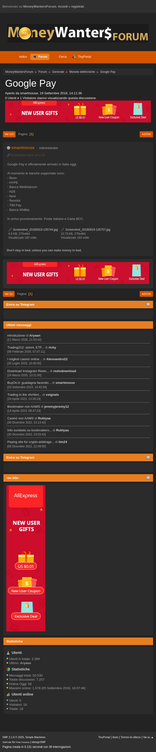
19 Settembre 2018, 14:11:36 (28, 155)
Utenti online (22, 694)
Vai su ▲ (148, 737)
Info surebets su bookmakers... (29, 430)
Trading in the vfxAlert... (24, 394)
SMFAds (6, 742)
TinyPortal (104, 737)
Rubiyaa (44, 418)
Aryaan (34, 335)
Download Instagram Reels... (28, 371)
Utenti (17, 653)
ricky (52, 347)
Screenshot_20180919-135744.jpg (33, 229)
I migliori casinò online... (24, 359)
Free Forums (22, 742)
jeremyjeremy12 (56, 406)
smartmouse (65, 383)
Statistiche (14, 641)
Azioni (146, 134)
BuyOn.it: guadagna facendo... (29, 383)
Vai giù (9, 134)
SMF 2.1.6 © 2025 (13, 737)
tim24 (62, 442)
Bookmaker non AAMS (23, 406)
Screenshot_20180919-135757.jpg (85, 229)
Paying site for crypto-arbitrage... (30, 442)
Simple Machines (35, 737)
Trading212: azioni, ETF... (25, 347)
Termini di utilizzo (131, 737)
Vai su (8, 293)
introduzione (16, 335)
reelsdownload (64, 371)
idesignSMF (39, 742)
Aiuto (115, 737)
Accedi (63, 6)
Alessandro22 (57, 359)
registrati (77, 6)
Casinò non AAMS (20, 418)
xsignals (52, 394)
